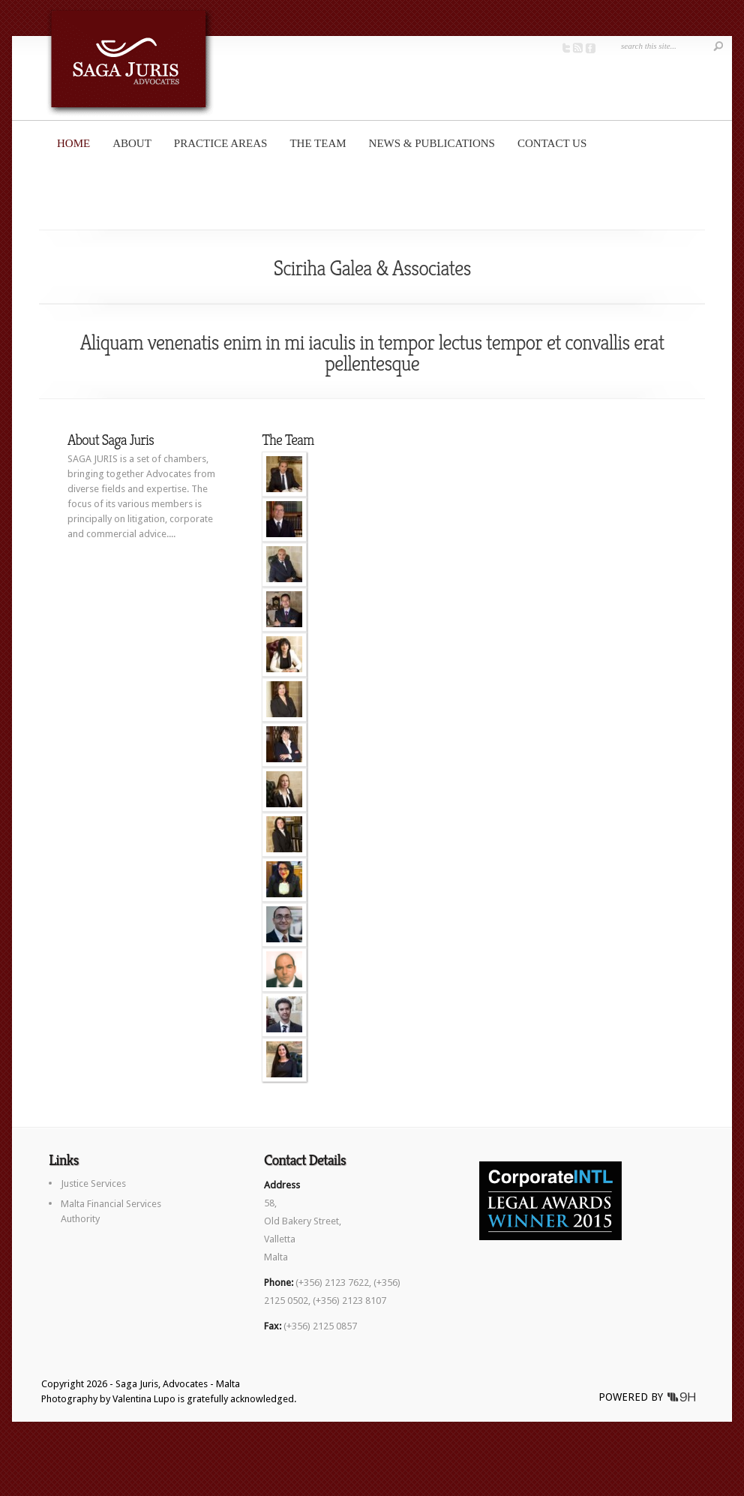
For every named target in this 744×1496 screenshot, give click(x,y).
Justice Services (93, 1183)
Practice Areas (221, 143)
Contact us (552, 143)
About (132, 143)
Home (73, 143)
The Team (318, 143)
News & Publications (432, 143)
